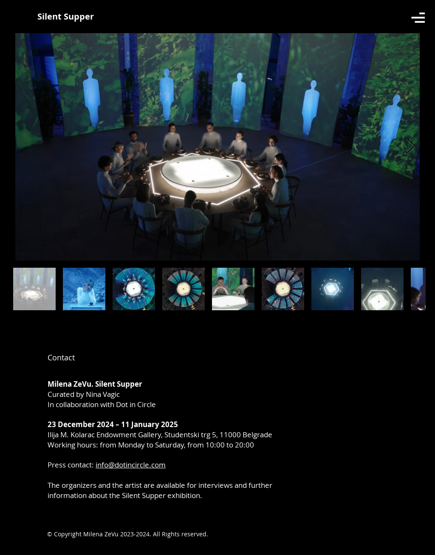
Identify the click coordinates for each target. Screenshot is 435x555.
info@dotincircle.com (131, 465)
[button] (418, 17)
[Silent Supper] (65, 17)
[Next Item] (411, 147)
